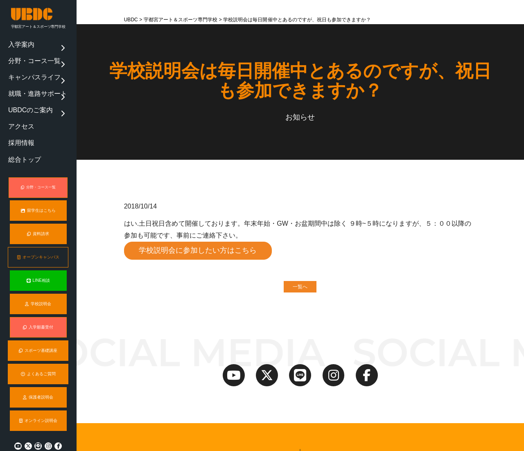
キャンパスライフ (27, 63)
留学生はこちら (38, 192)
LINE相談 (38, 261)
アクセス (18, 96)
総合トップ (20, 118)
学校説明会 (38, 285)
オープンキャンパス (38, 238)
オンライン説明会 (38, 401)
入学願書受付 (38, 308)
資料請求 (38, 215)
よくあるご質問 (38, 354)
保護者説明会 (38, 377)
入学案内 (18, 42)
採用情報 (18, 107)
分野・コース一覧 (27, 52)
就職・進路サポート (29, 75)
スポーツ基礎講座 (38, 331)
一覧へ (300, 287)
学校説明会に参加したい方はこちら (198, 251)
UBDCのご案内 (24, 85)
